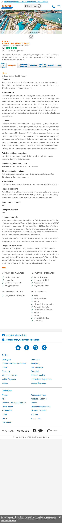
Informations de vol (9, 375)
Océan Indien (7, 407)
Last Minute (6, 422)
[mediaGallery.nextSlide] (59, 20)
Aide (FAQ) (35, 363)
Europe (34, 403)
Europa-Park (7, 411)
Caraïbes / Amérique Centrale (14, 403)
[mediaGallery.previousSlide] (2, 20)
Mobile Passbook (9, 379)
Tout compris (36, 418)
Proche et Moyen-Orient (40, 407)
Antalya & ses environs (15, 45)
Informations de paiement (41, 379)
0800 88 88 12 (53, 6)
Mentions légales (38, 375)
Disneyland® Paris (38, 411)
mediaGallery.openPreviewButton (58, 27)
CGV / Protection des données (14, 363)
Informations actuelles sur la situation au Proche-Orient (26, 2)
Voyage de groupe (38, 383)
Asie (3, 399)
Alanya (26, 45)
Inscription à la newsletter (15, 335)
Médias (5, 383)
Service (5, 355)
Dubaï (4, 414)
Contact (5, 367)
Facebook (6, 371)
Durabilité (35, 371)
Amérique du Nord (38, 395)
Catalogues (6, 360)
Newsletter (35, 360)
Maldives (34, 414)
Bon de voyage (37, 367)
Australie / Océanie (38, 399)
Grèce (4, 418)
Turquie (4, 45)
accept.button (59, 517)
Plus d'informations (8, 521)
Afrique (5, 395)
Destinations (7, 390)
